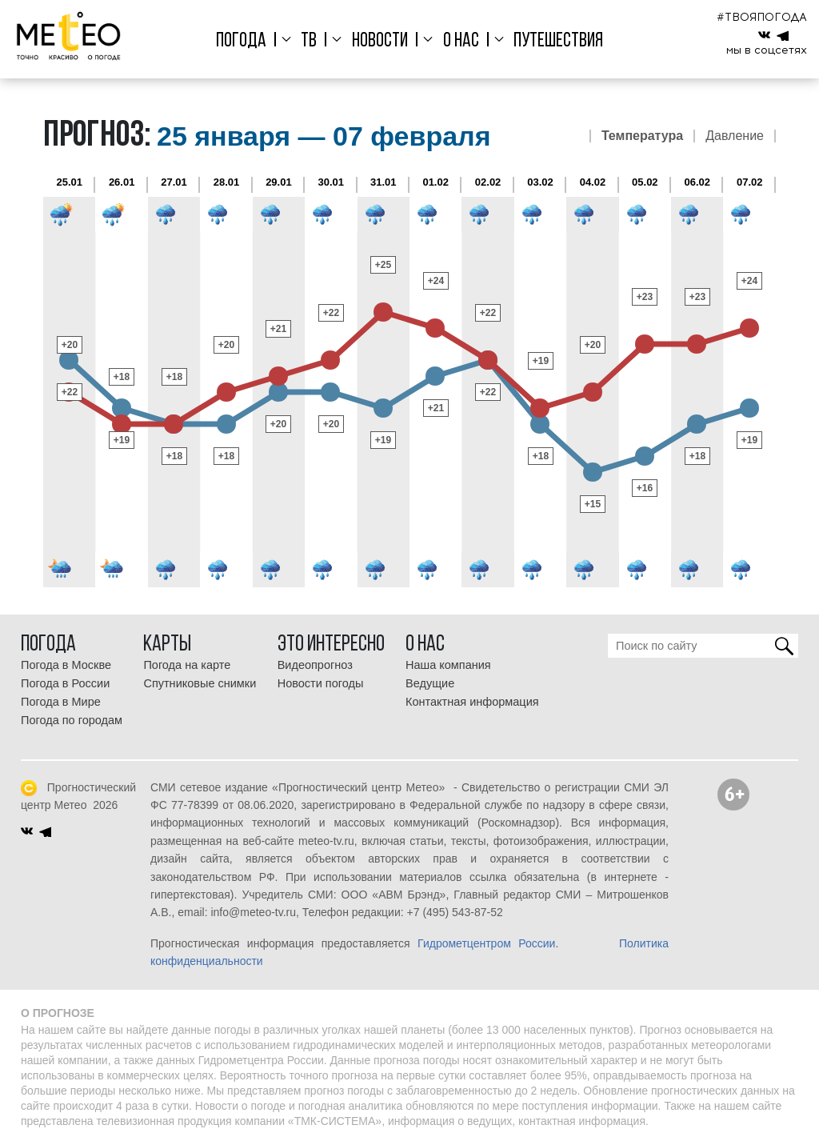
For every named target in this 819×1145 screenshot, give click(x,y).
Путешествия (558, 41)
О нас (461, 41)
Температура (642, 136)
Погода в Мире (61, 701)
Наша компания (448, 665)
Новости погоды (321, 683)
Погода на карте (186, 665)
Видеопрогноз (315, 665)
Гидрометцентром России (486, 943)
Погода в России (65, 683)
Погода (241, 41)
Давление (734, 136)
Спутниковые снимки (199, 683)
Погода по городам (71, 720)
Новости (380, 41)
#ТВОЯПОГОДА (762, 17)
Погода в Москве (66, 665)
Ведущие (430, 683)
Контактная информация (472, 701)
